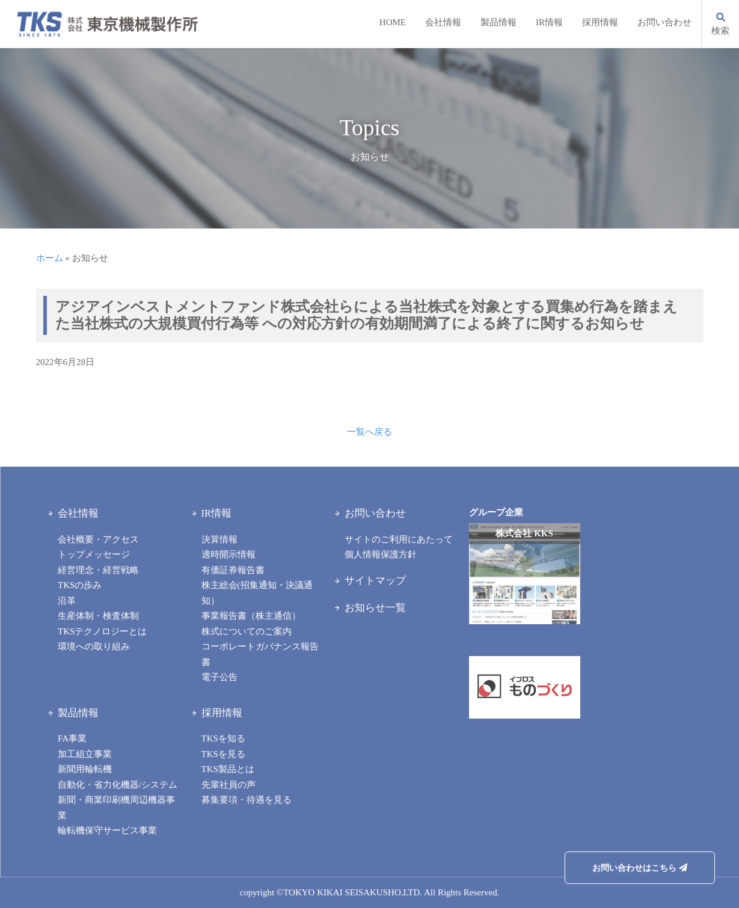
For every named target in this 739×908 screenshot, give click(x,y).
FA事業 (72, 738)
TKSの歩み (80, 585)
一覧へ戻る (369, 432)
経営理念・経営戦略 (98, 570)
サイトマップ (375, 580)
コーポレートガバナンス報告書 (260, 654)
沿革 (67, 601)
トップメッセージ (94, 554)
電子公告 (219, 677)
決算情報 (219, 539)
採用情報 (600, 22)
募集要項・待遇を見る (246, 800)
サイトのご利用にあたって (399, 539)
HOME (392, 22)
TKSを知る (223, 738)
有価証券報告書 (233, 570)
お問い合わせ (664, 22)
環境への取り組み (94, 646)
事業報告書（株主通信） (251, 616)
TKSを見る (223, 754)
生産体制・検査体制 (98, 616)
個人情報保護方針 (381, 554)
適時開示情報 (228, 554)
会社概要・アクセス (98, 539)
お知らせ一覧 (375, 607)
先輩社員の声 (228, 785)
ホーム (49, 258)
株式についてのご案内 (246, 631)
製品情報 (498, 22)
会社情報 (443, 22)
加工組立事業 (85, 754)
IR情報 (549, 22)
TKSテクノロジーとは (102, 631)
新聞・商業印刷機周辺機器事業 (116, 807)
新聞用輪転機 (85, 769)
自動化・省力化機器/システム (117, 785)
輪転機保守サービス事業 (107, 830)
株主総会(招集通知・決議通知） (257, 593)
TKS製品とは (227, 769)
